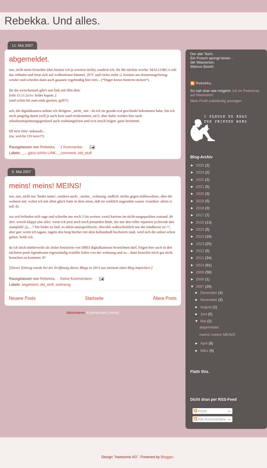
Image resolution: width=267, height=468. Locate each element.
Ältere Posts (165, 298)
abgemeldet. (29, 59)
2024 (200, 172)
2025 (200, 165)
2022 (200, 179)
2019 (200, 201)
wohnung (63, 284)
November (209, 300)
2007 (200, 286)
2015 (200, 229)
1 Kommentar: (72, 147)
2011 (200, 258)
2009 (200, 272)
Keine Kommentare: (77, 278)
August (206, 307)
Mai (203, 321)
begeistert (30, 284)
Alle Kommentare (210, 419)
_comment (67, 153)
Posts (200, 411)
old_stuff (85, 153)
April (204, 343)
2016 (200, 222)
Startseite (94, 298)
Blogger (167, 457)
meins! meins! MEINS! (45, 185)
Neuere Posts (22, 298)
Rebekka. (204, 83)
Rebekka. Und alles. (52, 21)
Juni (204, 314)
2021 (200, 186)
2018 (200, 208)
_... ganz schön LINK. (39, 153)
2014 (200, 236)
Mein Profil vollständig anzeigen (216, 101)
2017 (200, 215)
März (205, 350)
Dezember (209, 293)
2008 (200, 279)
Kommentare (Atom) (102, 312)
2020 (200, 194)
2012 (200, 251)
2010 (200, 265)
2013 (200, 244)
